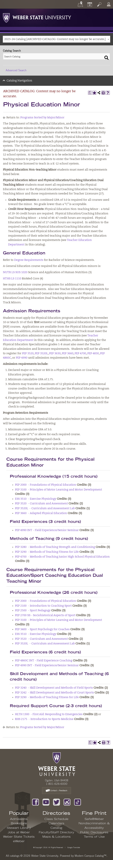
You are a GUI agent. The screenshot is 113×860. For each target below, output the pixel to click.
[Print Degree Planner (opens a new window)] (90, 93)
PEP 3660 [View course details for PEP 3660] (67, 353)
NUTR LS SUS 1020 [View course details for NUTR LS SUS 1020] (15, 272)
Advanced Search (16, 70)
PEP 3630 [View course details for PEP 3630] (55, 353)
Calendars (56, 823)
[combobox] (56, 39)
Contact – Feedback (56, 790)
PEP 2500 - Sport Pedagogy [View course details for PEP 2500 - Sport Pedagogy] (32, 610)
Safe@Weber (94, 819)
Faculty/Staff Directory (56, 832)
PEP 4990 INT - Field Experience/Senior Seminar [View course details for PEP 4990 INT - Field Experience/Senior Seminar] (47, 530)
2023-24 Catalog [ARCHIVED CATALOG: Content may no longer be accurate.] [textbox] (55, 39)
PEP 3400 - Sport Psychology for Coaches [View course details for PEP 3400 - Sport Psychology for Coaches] (42, 629)
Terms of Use (94, 836)
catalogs (14, 855)
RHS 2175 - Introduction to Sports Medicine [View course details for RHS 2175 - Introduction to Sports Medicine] (44, 719)
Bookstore (19, 823)
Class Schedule (56, 819)
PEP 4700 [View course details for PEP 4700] (80, 353)
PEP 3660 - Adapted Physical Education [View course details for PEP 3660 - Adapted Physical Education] (41, 513)
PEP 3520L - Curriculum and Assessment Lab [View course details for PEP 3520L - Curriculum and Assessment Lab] (45, 508)
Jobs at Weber (19, 832)
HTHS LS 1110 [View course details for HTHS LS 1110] (12, 278)
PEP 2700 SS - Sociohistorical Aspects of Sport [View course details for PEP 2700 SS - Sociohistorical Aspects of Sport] (45, 615)
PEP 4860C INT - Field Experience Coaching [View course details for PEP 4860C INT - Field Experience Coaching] (43, 660)
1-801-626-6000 (56, 783)
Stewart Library (19, 828)
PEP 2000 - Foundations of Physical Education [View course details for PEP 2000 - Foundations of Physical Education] (45, 485)
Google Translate (73, 847)
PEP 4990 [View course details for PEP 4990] (21, 358)
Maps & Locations (56, 836)
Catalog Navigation (19, 80)
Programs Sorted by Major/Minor (42, 117)
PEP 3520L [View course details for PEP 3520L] (41, 353)
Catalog (56, 828)
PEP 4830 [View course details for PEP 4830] (93, 353)
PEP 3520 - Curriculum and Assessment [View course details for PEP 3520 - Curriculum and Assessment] (41, 503)
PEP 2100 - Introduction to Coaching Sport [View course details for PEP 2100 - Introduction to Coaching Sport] (43, 606)
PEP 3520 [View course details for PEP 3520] (28, 353)
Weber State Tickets (19, 836)
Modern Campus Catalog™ (90, 855)
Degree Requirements (28, 260)
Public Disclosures (94, 832)
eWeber (19, 841)
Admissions (19, 819)
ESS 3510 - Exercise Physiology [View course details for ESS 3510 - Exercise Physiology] (35, 499)
